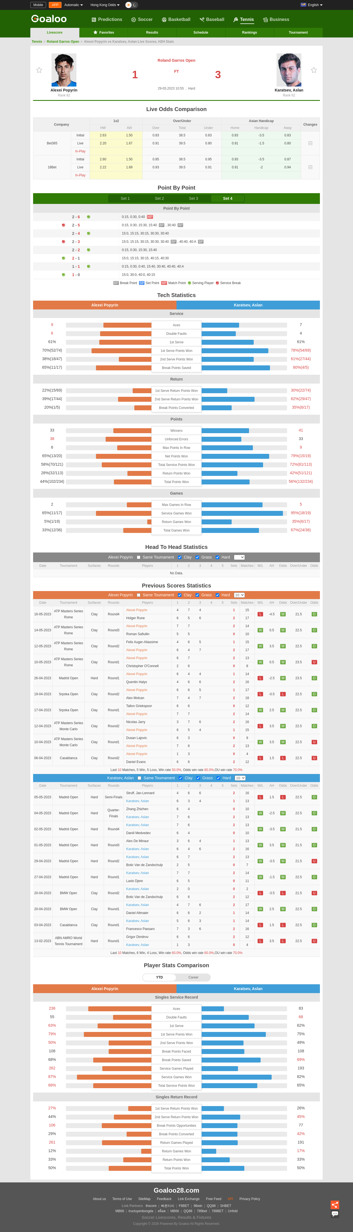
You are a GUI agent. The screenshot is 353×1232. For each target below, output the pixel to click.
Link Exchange (189, 1199)
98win (198, 1206)
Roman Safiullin (137, 634)
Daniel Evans (136, 762)
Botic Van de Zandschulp (144, 865)
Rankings (249, 32)
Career (193, 977)
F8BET (184, 1206)
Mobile (38, 5)
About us (99, 1199)
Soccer (142, 19)
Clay (185, 557)
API (230, 1199)
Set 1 (125, 198)
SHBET (225, 1206)
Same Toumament (156, 557)
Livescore (54, 32)
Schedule (201, 32)
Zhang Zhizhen (137, 809)
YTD (159, 977)
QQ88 (211, 1206)
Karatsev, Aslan (289, 72)
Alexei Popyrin (63, 72)
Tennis (243, 19)
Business (276, 19)
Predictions (107, 19)
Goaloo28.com (176, 1190)
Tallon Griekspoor (139, 706)
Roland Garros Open (63, 42)
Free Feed (213, 1199)
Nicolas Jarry (135, 722)
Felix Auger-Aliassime (142, 642)
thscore (151, 1206)
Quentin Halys (136, 682)
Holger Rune (135, 618)
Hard (223, 557)
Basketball (176, 19)
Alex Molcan (135, 698)
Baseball (212, 19)
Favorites (103, 32)
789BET (217, 1211)
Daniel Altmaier (137, 913)
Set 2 (159, 198)
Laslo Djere (134, 881)
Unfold (233, 1211)
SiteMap (144, 1199)
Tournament (298, 32)
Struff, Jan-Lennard (140, 793)
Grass (204, 557)
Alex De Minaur (137, 841)
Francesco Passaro (140, 929)
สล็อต (162, 1211)
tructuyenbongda (141, 1211)
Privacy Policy (249, 1199)
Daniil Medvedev (138, 833)
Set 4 (227, 198)
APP (55, 5)
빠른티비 (167, 1206)
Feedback (164, 1199)
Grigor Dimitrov (137, 937)
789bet (202, 1211)
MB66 (119, 1211)
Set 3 (193, 198)
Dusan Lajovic (136, 738)
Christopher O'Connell (142, 666)
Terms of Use (122, 1199)
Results (152, 32)
